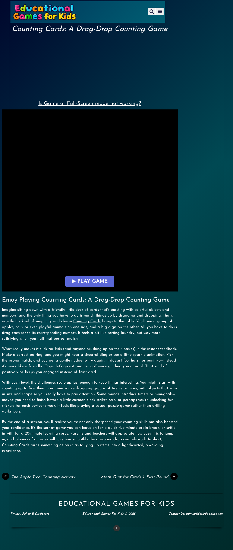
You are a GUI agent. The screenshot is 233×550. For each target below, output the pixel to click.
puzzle (113, 406)
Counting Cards (87, 321)
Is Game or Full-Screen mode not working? (89, 103)
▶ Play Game (90, 281)
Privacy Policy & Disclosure (29, 514)
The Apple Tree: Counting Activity (38, 477)
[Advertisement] (90, 66)
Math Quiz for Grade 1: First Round (139, 477)
